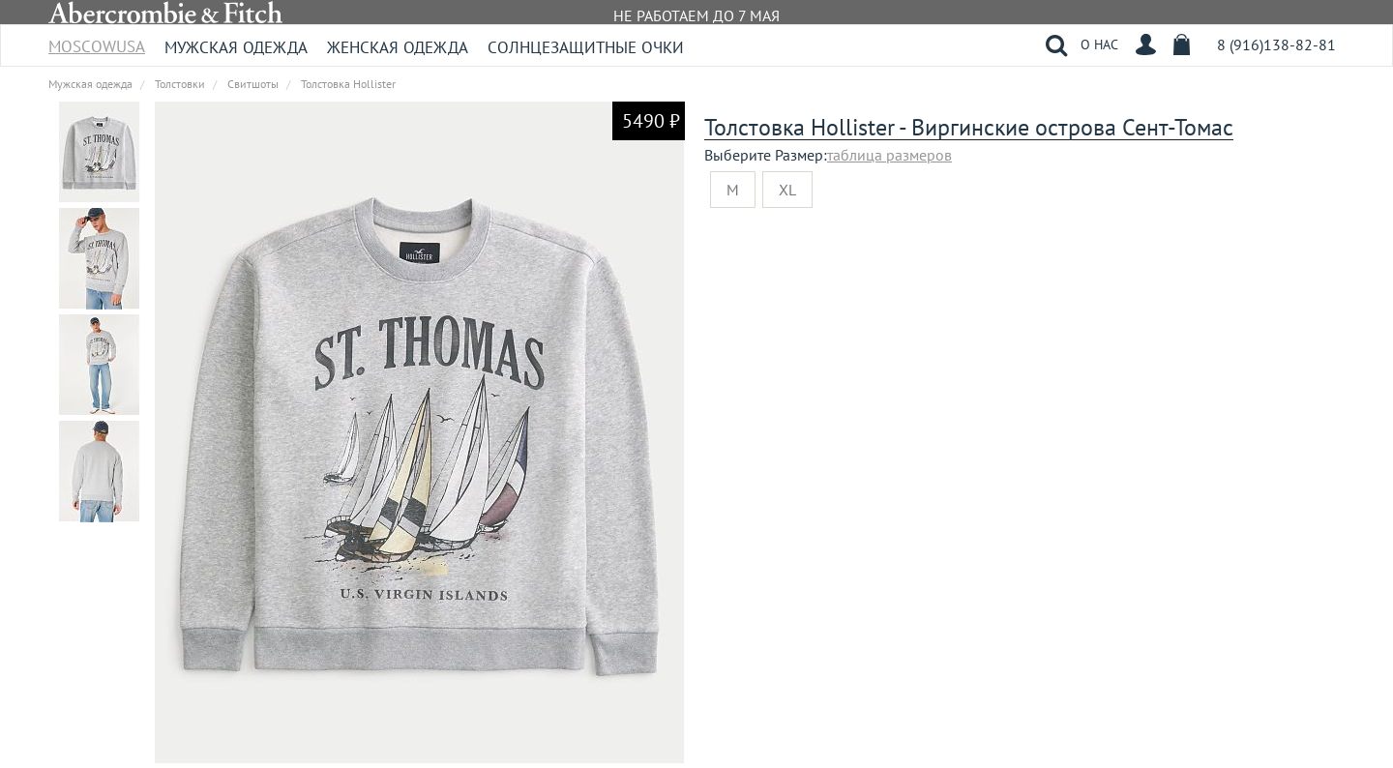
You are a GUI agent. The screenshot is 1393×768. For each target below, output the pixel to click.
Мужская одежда (236, 47)
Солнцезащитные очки (586, 47)
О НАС (1099, 44)
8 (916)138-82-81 (1276, 44)
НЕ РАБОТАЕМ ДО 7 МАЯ (696, 15)
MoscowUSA (96, 40)
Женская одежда (397, 47)
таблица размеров (889, 154)
